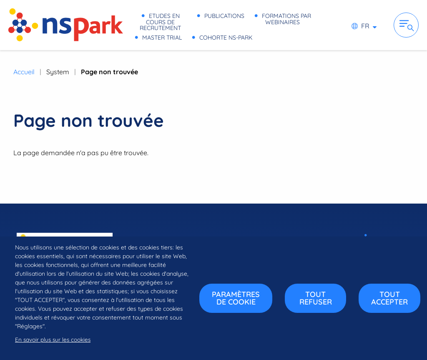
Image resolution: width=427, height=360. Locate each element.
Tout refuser (315, 298)
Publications (284, 16)
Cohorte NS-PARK (168, 36)
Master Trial (265, 26)
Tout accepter (389, 298)
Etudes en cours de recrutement (194, 16)
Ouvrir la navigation (406, 25)
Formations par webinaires (185, 26)
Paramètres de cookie (236, 298)
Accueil (24, 72)
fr (365, 25)
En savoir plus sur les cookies (52, 339)
